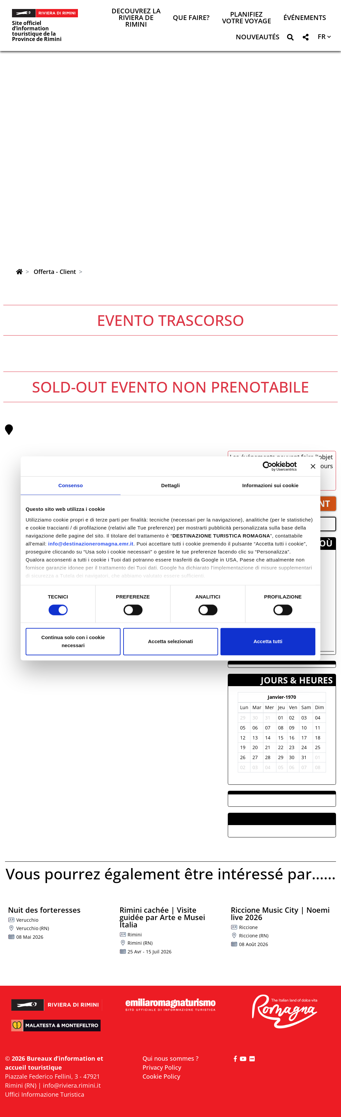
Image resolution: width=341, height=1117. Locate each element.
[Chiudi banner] (313, 466)
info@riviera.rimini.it (72, 1085)
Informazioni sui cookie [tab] (270, 485)
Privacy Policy (162, 1067)
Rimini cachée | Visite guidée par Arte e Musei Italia (162, 917)
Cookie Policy (161, 1076)
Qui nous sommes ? (170, 1058)
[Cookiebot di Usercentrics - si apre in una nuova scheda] (267, 466)
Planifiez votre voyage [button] (246, 18)
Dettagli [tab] (170, 485)
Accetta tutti (267, 641)
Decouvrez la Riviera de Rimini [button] (136, 18)
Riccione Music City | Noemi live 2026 (280, 913)
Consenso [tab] (70, 485)
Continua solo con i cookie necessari (73, 641)
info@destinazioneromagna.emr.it (91, 544)
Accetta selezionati (170, 641)
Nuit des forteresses (44, 909)
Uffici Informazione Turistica (44, 1094)
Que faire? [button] (191, 18)
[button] (290, 38)
